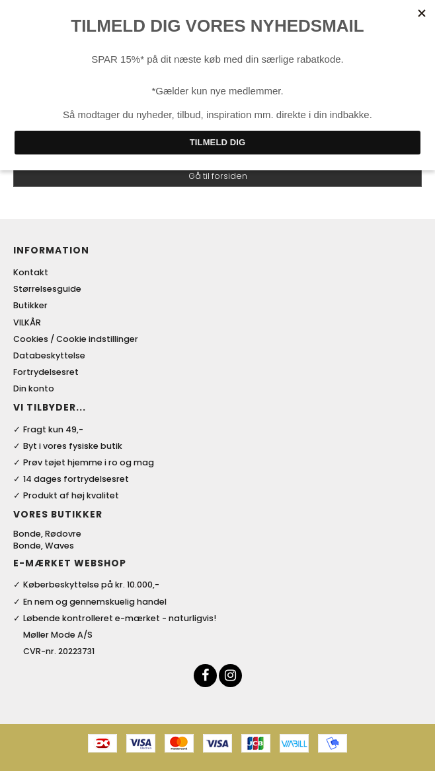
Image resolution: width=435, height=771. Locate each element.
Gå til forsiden (217, 176)
